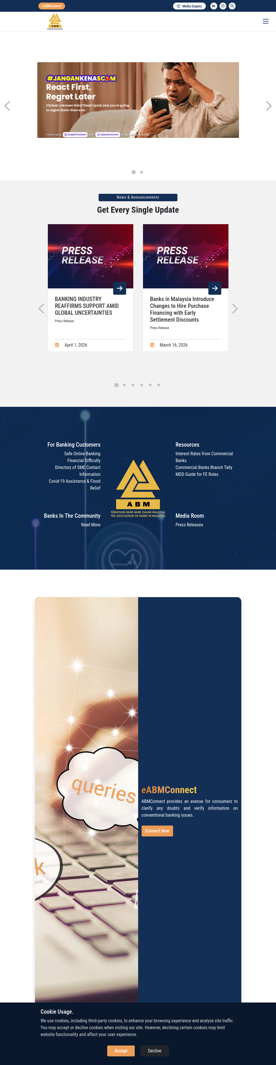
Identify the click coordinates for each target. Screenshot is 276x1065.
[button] (133, 172)
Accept (121, 1051)
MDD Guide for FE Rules (197, 474)
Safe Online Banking (82, 453)
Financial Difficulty (84, 460)
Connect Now (157, 836)
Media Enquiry (189, 6)
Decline (154, 1051)
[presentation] (7, 106)
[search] (232, 6)
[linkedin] (213, 6)
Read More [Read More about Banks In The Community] (91, 524)
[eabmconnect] (51, 6)
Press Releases (189, 524)
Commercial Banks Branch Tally (204, 467)
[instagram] (223, 6)
